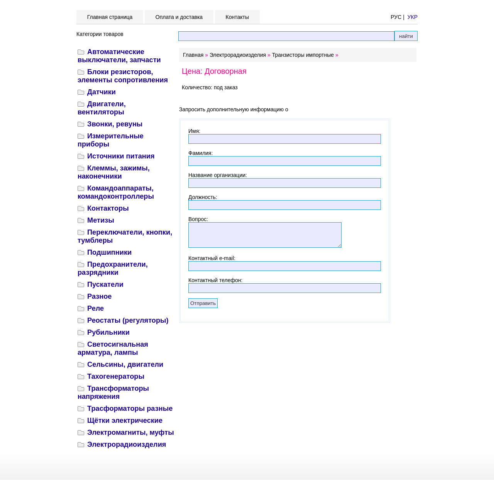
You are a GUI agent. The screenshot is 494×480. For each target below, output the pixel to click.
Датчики (101, 92)
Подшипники (109, 252)
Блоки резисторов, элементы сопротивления (123, 76)
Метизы (100, 220)
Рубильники (108, 332)
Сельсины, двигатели (125, 364)
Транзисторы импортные (303, 55)
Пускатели (105, 284)
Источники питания (121, 156)
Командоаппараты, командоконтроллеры (116, 192)
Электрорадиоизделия (126, 444)
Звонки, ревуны (114, 124)
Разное (99, 296)
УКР (413, 17)
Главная (193, 55)
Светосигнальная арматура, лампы (113, 348)
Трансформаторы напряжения (113, 392)
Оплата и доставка (179, 17)
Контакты (237, 17)
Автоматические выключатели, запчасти (119, 56)
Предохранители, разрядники (113, 268)
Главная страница (109, 17)
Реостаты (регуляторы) (128, 320)
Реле (95, 308)
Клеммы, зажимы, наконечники (114, 172)
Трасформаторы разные (130, 408)
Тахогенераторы (115, 376)
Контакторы (108, 208)
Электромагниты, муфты (130, 432)
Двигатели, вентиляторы (102, 108)
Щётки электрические (124, 420)
